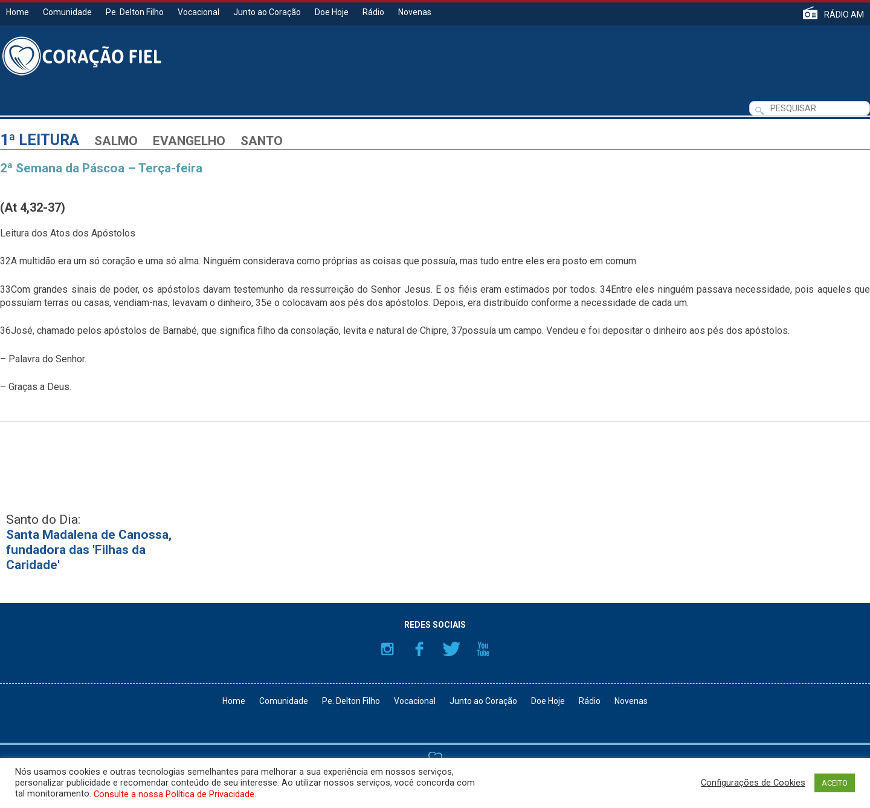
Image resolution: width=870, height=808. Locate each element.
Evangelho (189, 141)
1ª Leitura (39, 140)
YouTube (483, 649)
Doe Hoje (332, 12)
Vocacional (198, 12)
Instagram (387, 649)
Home (17, 12)
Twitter (451, 649)
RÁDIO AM (844, 14)
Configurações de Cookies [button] (753, 782)
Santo (261, 141)
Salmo (116, 141)
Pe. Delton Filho (135, 12)
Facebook (419, 649)
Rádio (373, 12)
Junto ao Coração (267, 12)
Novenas (414, 12)
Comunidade (67, 12)
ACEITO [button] (835, 782)
